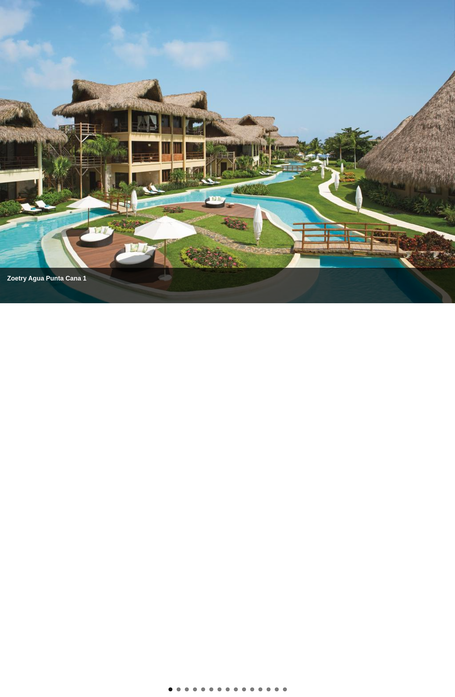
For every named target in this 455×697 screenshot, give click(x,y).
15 (285, 689)
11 (252, 689)
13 (269, 689)
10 (244, 689)
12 (260, 689)
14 (277, 689)
